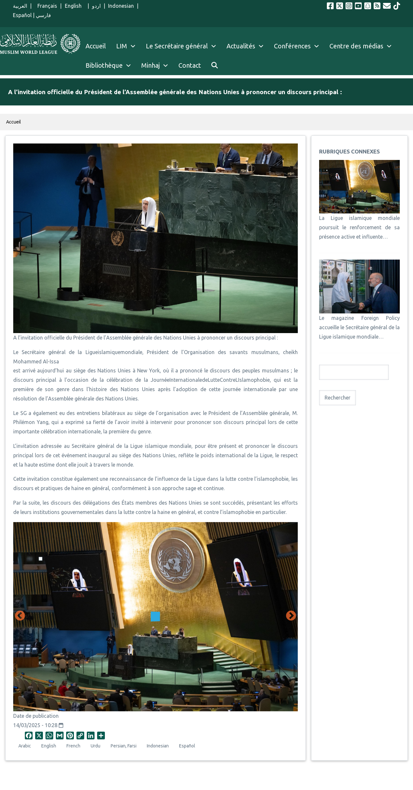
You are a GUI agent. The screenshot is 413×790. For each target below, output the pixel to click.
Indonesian (121, 6)
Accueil (13, 121)
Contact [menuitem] (189, 65)
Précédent (20, 616)
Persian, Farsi (123, 745)
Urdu (95, 745)
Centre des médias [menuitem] (356, 46)
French (73, 745)
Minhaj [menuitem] (150, 65)
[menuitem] (214, 65)
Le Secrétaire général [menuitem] (183, 46)
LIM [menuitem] (121, 46)
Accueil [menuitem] (96, 46)
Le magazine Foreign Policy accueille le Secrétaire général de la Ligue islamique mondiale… (359, 327)
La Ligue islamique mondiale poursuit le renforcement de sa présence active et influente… (359, 227)
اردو (96, 6)
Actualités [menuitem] (241, 46)
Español (22, 15)
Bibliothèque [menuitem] (104, 65)
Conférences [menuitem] (292, 46)
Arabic (24, 745)
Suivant (291, 616)
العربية (20, 6)
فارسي (43, 15)
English (75, 6)
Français (46, 6)
